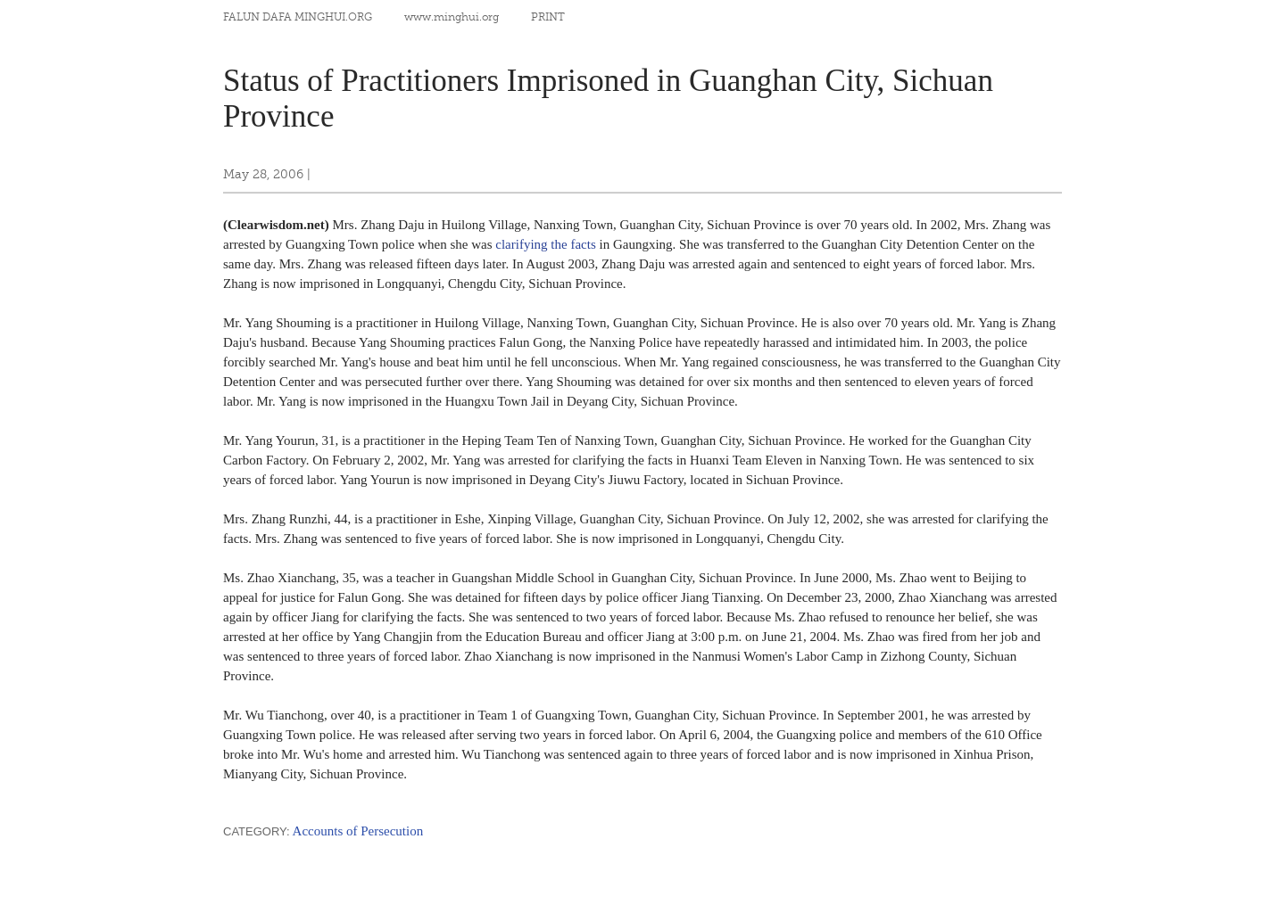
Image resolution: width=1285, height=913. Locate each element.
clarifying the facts (545, 244)
